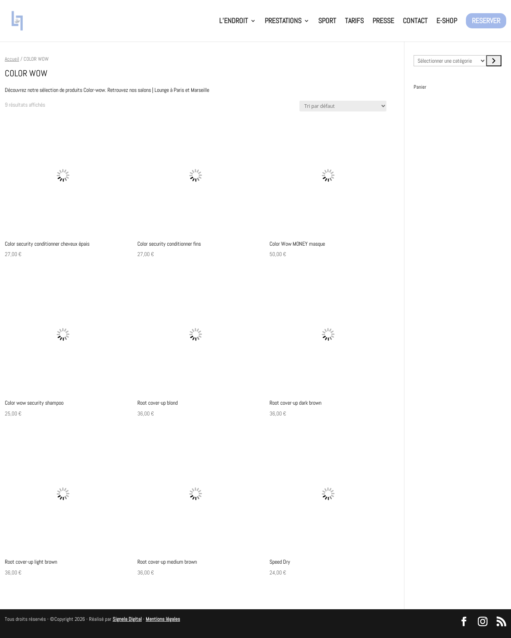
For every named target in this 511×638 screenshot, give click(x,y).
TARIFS (354, 21)
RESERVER (486, 20)
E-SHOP (446, 21)
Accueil (12, 59)
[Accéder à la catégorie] (493, 60)
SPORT (327, 21)
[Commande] (342, 106)
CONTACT (415, 21)
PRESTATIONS (283, 21)
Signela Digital (127, 619)
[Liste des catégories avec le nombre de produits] (450, 60)
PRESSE (383, 21)
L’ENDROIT (233, 21)
